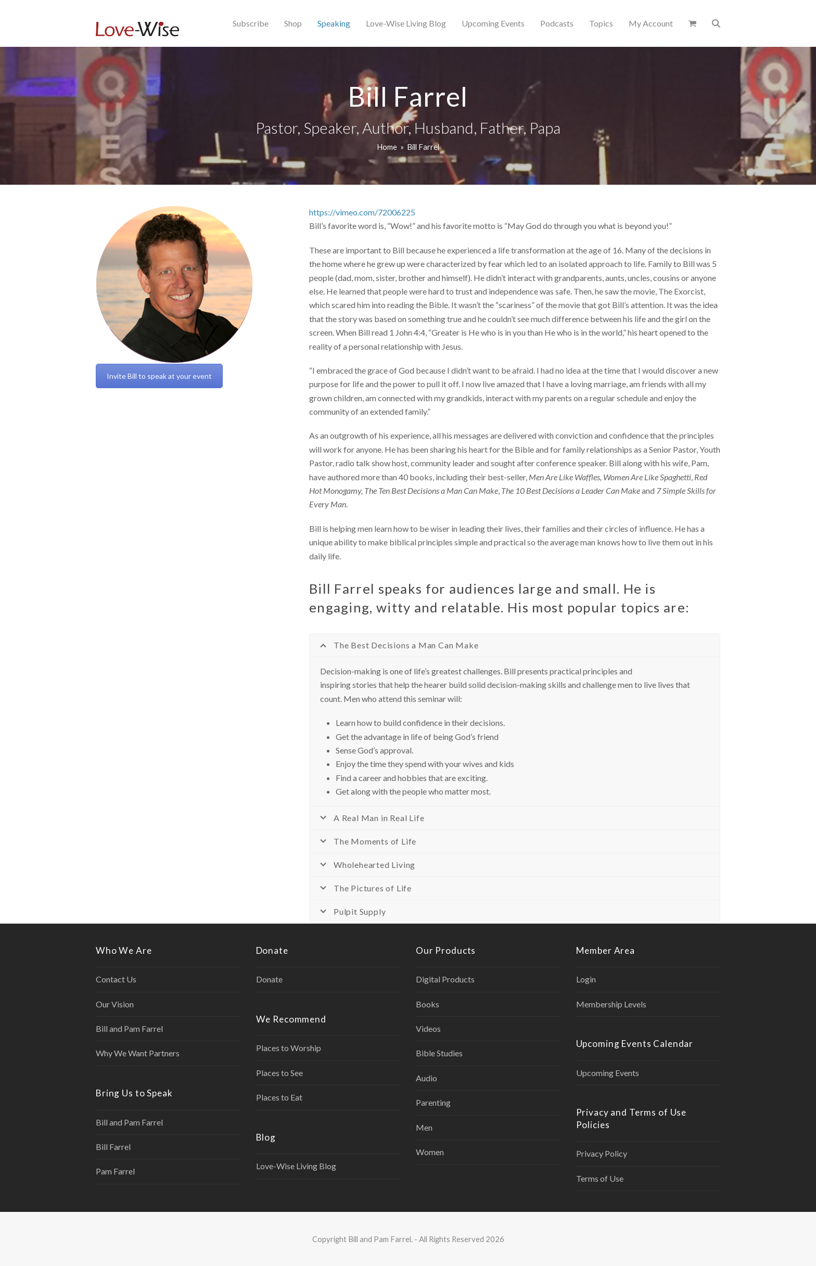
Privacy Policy (601, 1153)
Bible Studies (439, 1053)
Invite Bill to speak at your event (159, 376)
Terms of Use (599, 1178)
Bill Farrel (113, 1147)
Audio (426, 1078)
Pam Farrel (115, 1171)
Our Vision (115, 1004)
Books (427, 1004)
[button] (692, 23)
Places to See (279, 1073)
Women (430, 1152)
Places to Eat (279, 1097)
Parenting (433, 1102)
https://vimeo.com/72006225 (362, 212)
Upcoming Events (607, 1073)
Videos (428, 1028)
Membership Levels (611, 1004)
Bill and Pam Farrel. (380, 1239)
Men (424, 1127)
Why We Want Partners (138, 1053)
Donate (269, 979)
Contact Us (116, 979)
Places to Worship (288, 1048)
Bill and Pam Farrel (129, 1028)
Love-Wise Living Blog (296, 1166)
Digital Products (445, 979)
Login (586, 979)
